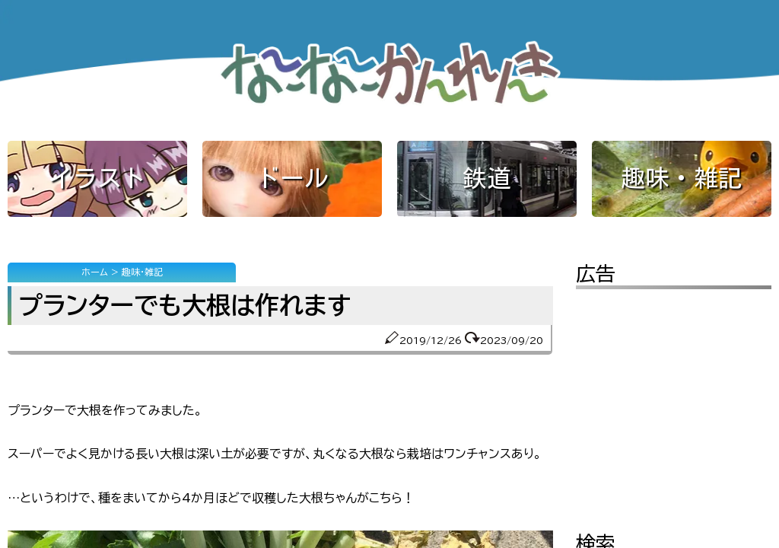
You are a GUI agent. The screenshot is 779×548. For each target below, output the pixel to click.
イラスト (97, 178)
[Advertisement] (673, 399)
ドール (292, 178)
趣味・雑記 (681, 178)
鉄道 (487, 178)
